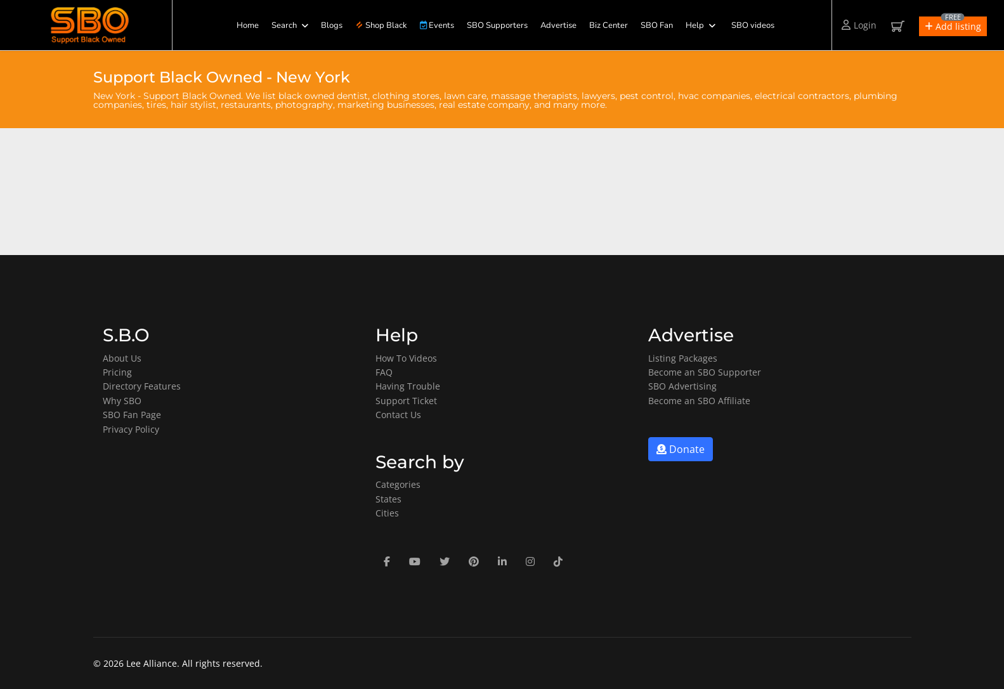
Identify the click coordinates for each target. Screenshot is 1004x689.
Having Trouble (407, 386)
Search (284, 25)
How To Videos (406, 358)
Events (437, 25)
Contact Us (398, 415)
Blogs (331, 25)
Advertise (558, 25)
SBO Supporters (497, 25)
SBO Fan (657, 25)
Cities (387, 513)
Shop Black (381, 25)
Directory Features (142, 386)
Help (695, 25)
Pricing (117, 372)
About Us (122, 358)
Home (248, 25)
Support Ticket (406, 401)
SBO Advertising (682, 386)
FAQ (384, 372)
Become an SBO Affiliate (699, 401)
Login (859, 25)
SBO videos (752, 25)
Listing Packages (682, 358)
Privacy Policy (131, 429)
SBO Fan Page (132, 415)
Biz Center (608, 25)
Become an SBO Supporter (704, 372)
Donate (680, 449)
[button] (953, 26)
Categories (398, 484)
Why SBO (122, 401)
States (388, 499)
